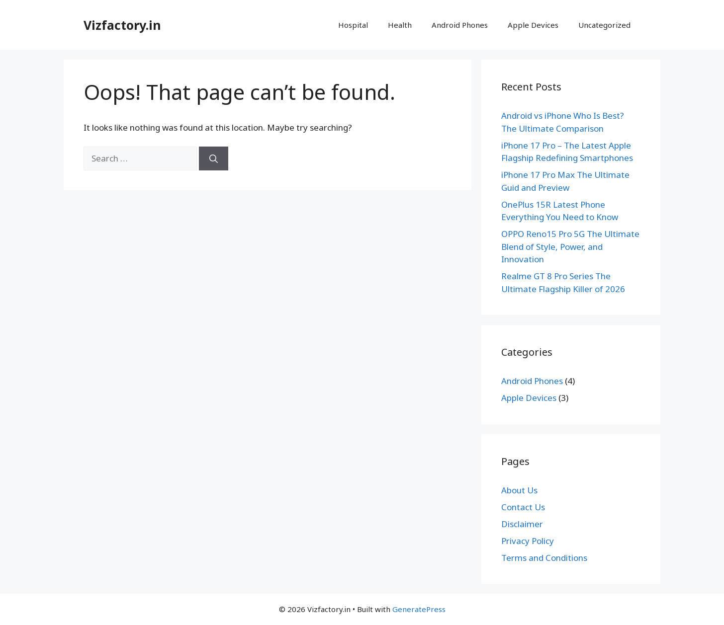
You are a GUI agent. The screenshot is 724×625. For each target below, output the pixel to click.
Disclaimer (522, 524)
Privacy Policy (527, 541)
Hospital (353, 25)
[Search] (213, 158)
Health (400, 25)
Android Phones (460, 25)
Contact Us (523, 507)
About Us (519, 490)
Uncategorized (604, 25)
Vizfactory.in (122, 24)
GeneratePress (419, 609)
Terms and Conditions (544, 557)
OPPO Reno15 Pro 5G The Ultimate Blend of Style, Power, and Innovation (570, 246)
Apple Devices (533, 25)
